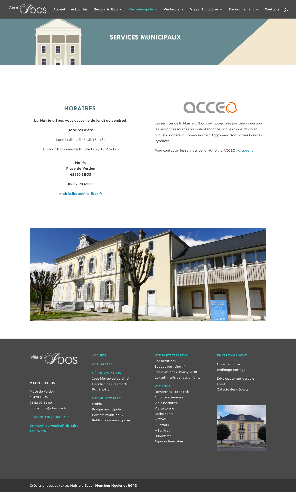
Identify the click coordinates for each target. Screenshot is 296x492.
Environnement (241, 9)
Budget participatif (170, 366)
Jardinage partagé (231, 370)
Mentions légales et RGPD (116, 485)
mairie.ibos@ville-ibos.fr (80, 193)
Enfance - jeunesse (169, 397)
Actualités (79, 9)
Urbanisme (163, 436)
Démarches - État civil (172, 392)
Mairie (97, 404)
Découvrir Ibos (105, 9)
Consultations (165, 361)
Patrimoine (100, 389)
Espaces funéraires (169, 441)
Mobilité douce (228, 364)
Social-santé (164, 414)
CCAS (162, 419)
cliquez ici (246, 150)
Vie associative (166, 403)
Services (164, 430)
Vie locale (171, 9)
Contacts (272, 9)
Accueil (59, 9)
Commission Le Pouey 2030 (176, 372)
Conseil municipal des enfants (177, 378)
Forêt (221, 384)
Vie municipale (140, 9)
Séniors (163, 425)
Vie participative (204, 9)
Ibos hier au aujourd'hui (110, 379)
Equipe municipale (106, 409)
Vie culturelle (164, 408)
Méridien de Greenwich (109, 384)
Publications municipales (111, 420)
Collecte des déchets (232, 389)
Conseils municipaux (107, 415)
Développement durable (235, 379)
